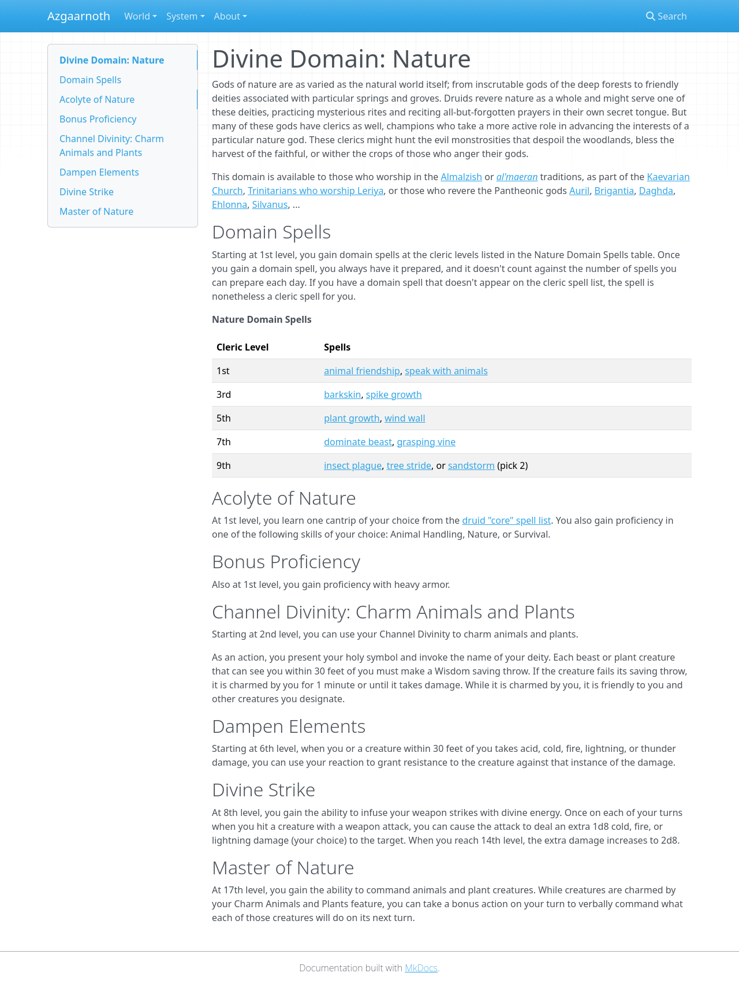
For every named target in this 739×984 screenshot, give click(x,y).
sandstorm (471, 465)
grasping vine (426, 441)
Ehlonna (229, 204)
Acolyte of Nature (97, 99)
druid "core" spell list (506, 520)
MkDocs (421, 967)
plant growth (352, 418)
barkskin (342, 394)
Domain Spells (90, 79)
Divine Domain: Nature (112, 60)
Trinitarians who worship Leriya (315, 190)
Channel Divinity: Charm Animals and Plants (111, 145)
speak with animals (446, 370)
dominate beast (358, 441)
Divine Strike (86, 191)
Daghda (656, 190)
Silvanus (270, 204)
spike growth (394, 394)
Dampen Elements (99, 172)
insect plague (353, 465)
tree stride (409, 465)
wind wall (405, 418)
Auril (579, 190)
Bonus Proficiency (98, 119)
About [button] (227, 16)
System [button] (181, 16)
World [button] (137, 16)
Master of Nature (96, 211)
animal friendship (362, 370)
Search (666, 16)
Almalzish (461, 176)
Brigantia (615, 190)
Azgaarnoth (78, 16)
